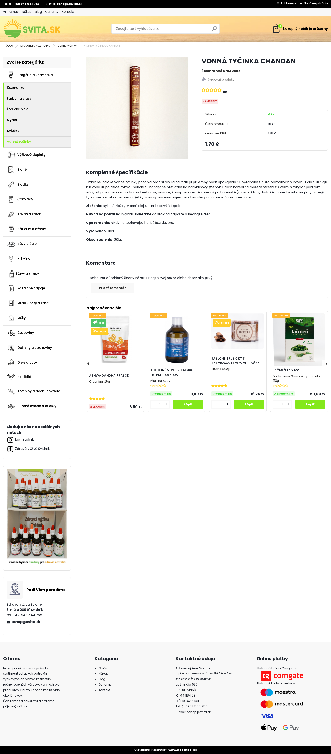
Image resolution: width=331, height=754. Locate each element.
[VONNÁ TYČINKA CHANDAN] (137, 108)
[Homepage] (4, 12)
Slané (17, 169)
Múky (16, 318)
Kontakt (68, 12)
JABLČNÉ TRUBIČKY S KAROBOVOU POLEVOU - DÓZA (235, 360)
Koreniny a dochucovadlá (33, 391)
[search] (214, 30)
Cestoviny (20, 332)
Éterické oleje (17, 109)
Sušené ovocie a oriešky (31, 406)
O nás (14, 12)
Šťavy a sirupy (23, 273)
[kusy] (160, 404)
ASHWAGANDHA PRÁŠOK (109, 375)
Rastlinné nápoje (26, 288)
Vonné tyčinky (67, 46)
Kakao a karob (24, 214)
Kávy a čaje (22, 243)
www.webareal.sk (182, 750)
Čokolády (20, 199)
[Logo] (32, 28)
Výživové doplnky (26, 155)
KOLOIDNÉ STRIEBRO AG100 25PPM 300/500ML (171, 372)
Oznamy (51, 12)
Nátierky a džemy (26, 228)
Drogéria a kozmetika (35, 46)
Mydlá (12, 120)
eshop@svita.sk (26, 621)
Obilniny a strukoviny (29, 347)
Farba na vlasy (19, 98)
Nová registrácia (316, 3)
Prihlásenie (289, 3)
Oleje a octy (22, 362)
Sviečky (13, 131)
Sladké (17, 184)
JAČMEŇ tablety (286, 370)
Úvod (9, 46)
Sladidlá (19, 377)
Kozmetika (15, 87)
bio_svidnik (24, 439)
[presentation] (88, 364)
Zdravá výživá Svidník (32, 448)
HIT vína (19, 258)
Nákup (27, 12)
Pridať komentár (112, 288)
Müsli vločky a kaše (28, 303)
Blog (38, 12)
